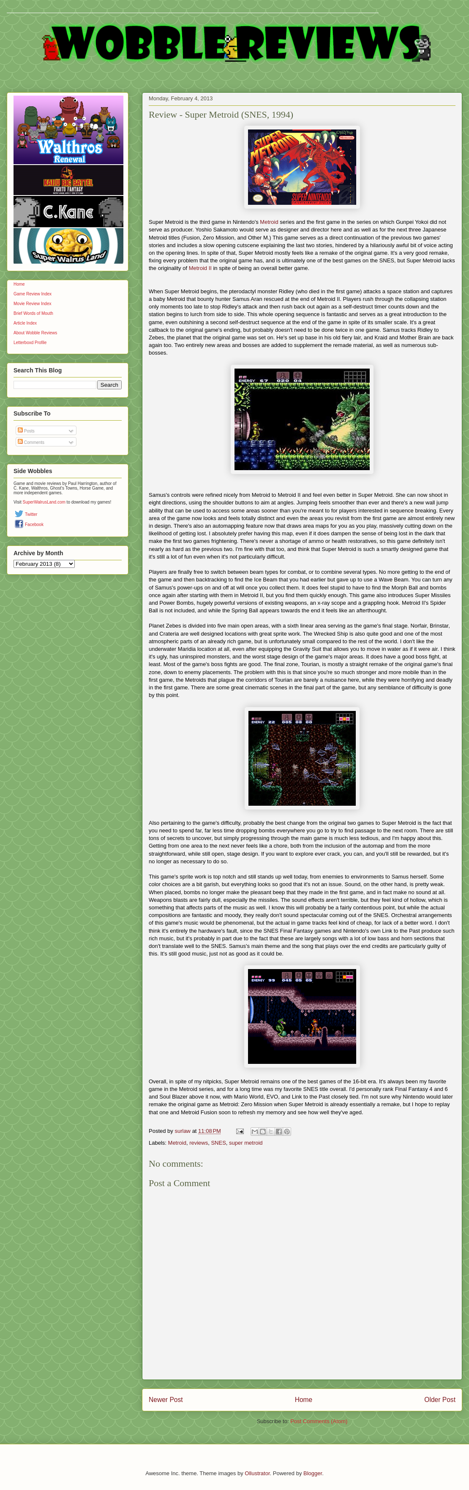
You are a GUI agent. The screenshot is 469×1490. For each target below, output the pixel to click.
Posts (26, 431)
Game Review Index (33, 294)
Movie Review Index (32, 303)
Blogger (312, 1473)
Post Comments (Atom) (318, 1421)
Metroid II (200, 268)
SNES (218, 1143)
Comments (31, 442)
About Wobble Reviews (35, 332)
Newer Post (166, 1399)
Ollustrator (257, 1473)
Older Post (439, 1399)
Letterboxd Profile (30, 342)
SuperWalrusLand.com (44, 502)
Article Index (25, 323)
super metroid (245, 1143)
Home (304, 1399)
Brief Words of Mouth (33, 313)
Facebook (34, 524)
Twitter (31, 514)
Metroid (269, 222)
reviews (198, 1143)
